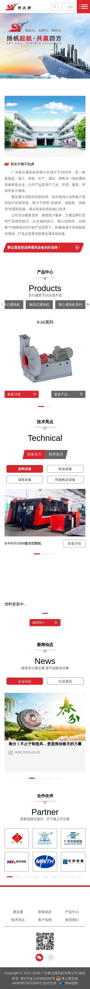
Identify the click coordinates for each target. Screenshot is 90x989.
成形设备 (24, 479)
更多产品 (61, 394)
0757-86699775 (45, 900)
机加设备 (65, 469)
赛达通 (18, 912)
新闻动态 (45, 912)
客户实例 (45, 920)
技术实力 (56, 454)
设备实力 (34, 454)
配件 (11, 304)
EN (70, 7)
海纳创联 (71, 983)
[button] (37, 75)
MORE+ (38, 623)
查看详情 (14, 394)
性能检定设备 (65, 479)
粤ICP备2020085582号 (37, 978)
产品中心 (72, 912)
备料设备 (24, 469)
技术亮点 (18, 920)
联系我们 (72, 920)
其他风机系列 (57, 304)
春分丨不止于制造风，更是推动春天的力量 (45, 744)
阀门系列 (30, 304)
